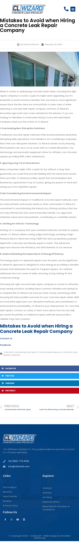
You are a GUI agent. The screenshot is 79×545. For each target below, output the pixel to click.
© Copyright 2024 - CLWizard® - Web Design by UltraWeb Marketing (39, 541)
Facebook (5, 345)
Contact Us (6, 338)
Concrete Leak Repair (14, 352)
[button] (72, 9)
